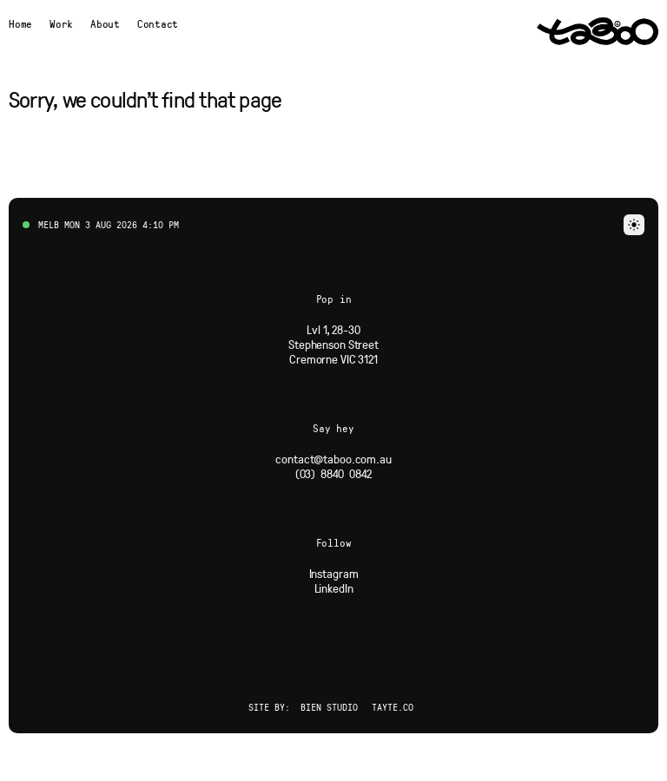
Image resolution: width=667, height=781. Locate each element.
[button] (634, 224)
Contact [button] (157, 23)
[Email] (333, 458)
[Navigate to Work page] (61, 23)
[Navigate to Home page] (20, 23)
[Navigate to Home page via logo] (597, 31)
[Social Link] (334, 573)
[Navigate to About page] (105, 23)
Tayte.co (392, 706)
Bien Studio (329, 706)
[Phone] (334, 473)
